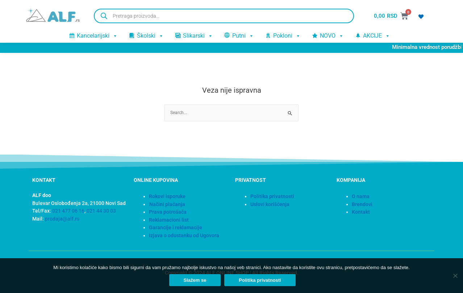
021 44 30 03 (101, 211)
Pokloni (287, 35)
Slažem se (195, 281)
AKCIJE (377, 35)
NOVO (332, 35)
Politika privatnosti (261, 281)
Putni (243, 35)
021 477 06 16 (68, 211)
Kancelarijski (97, 35)
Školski (150, 35)
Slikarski (198, 35)
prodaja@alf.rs (62, 219)
